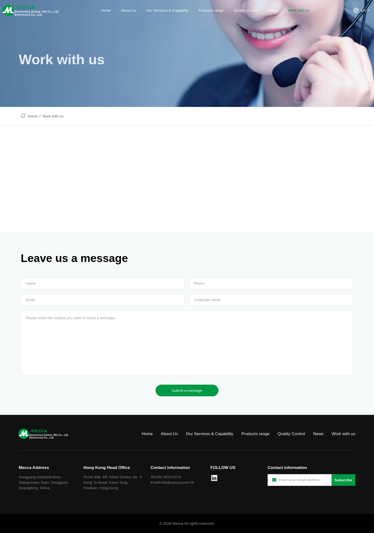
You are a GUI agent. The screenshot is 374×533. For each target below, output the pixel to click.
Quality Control (246, 10)
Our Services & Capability (167, 10)
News (273, 10)
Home (105, 10)
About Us (128, 10)
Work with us (298, 10)
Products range (211, 10)
